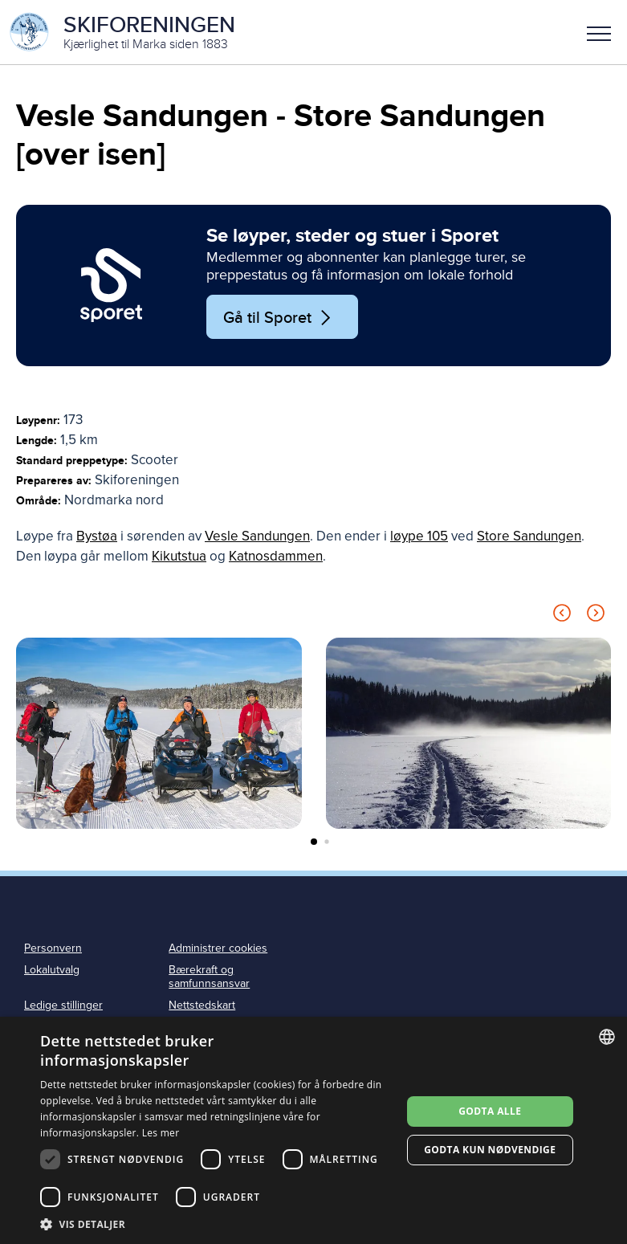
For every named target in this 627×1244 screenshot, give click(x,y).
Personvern (53, 948)
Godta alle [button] (489, 1111)
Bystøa (96, 536)
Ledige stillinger (63, 1005)
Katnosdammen (276, 556)
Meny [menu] (599, 34)
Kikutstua (179, 556)
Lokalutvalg (51, 970)
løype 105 (419, 536)
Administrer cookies (218, 948)
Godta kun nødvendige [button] (490, 1149)
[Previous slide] (562, 616)
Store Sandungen (529, 536)
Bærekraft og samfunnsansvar (209, 976)
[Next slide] (595, 616)
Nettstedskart (202, 1005)
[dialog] (313, 1130)
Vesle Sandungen (257, 536)
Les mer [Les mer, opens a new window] (161, 1133)
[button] (599, 32)
